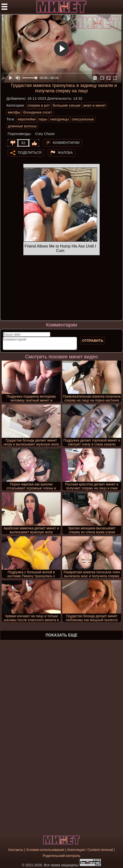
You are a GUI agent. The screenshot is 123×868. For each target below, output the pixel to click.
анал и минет (94, 105)
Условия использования (45, 850)
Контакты (15, 850)
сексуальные (83, 119)
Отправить (92, 341)
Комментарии (66, 142)
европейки (27, 119)
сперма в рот (39, 105)
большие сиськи (66, 105)
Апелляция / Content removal (90, 850)
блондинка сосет (37, 112)
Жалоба (65, 152)
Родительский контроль (61, 856)
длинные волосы (22, 126)
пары (42, 119)
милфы (14, 112)
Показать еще (61, 635)
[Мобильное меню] (4, 7)
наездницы (59, 119)
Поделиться (29, 152)
